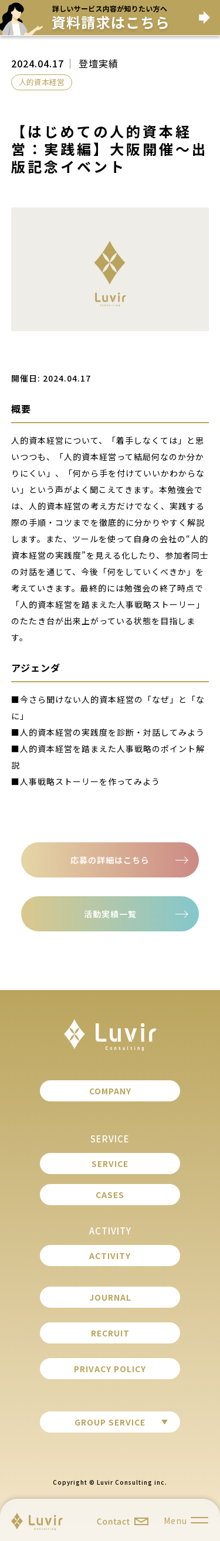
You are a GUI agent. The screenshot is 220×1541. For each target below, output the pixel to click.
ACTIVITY (110, 1255)
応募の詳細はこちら (110, 860)
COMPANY (110, 1091)
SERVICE (110, 1163)
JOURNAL (110, 1297)
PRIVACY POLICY (110, 1369)
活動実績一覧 (110, 914)
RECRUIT (110, 1333)
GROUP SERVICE (110, 1422)
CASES (110, 1194)
